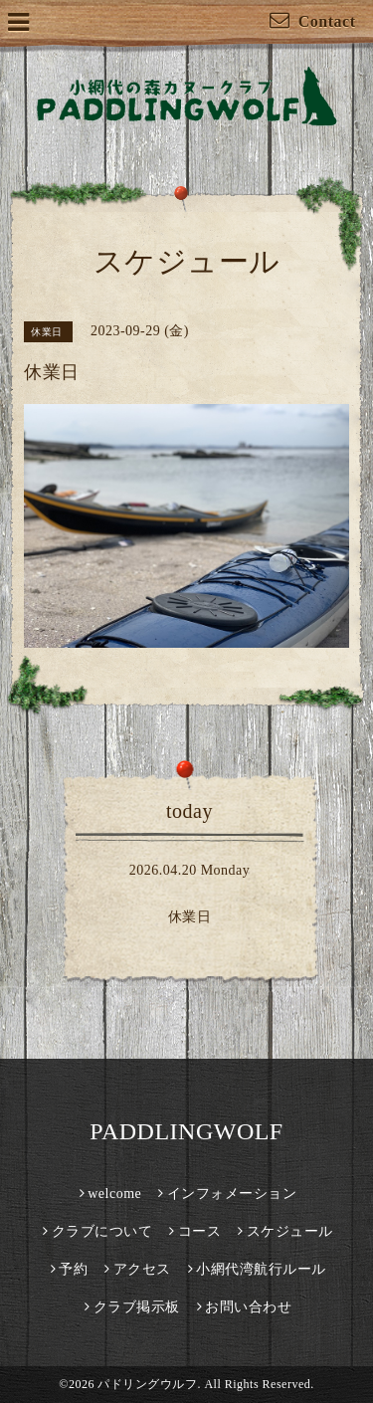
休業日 (190, 916)
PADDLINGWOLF (186, 1131)
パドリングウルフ (147, 1384)
